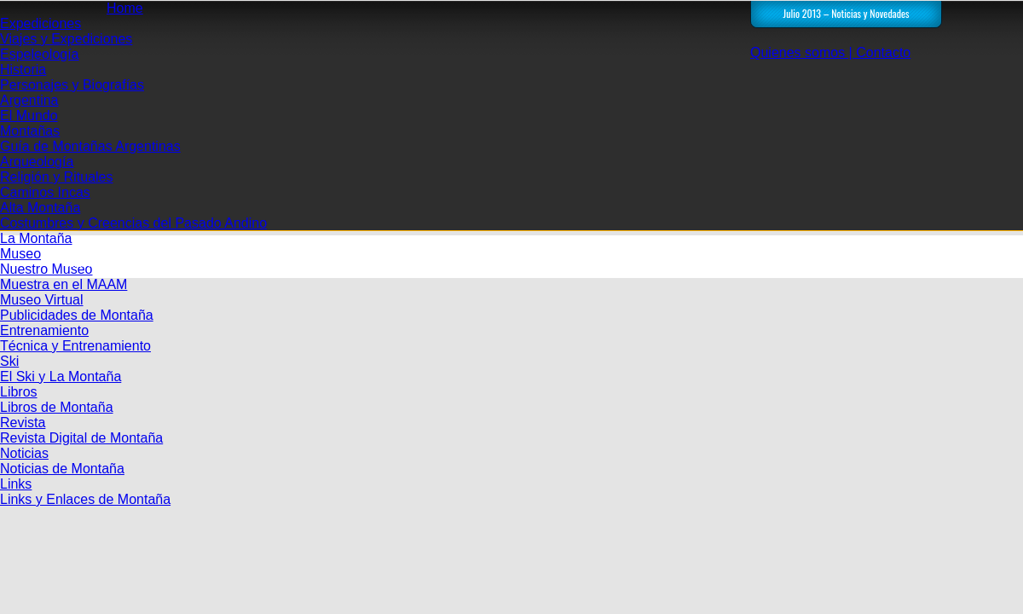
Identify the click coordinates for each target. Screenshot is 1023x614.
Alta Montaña (40, 207)
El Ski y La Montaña (60, 376)
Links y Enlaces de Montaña (85, 499)
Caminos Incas (45, 192)
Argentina (29, 100)
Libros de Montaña (56, 407)
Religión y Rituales (56, 177)
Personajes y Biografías (72, 85)
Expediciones (40, 23)
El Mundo (29, 115)
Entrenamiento (44, 330)
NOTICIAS (435, 262)
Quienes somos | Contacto (830, 52)
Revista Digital (315, 262)
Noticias (24, 453)
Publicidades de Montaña (76, 315)
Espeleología (39, 54)
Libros (19, 392)
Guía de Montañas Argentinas (90, 146)
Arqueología (36, 161)
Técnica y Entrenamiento (75, 346)
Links (16, 484)
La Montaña (36, 238)
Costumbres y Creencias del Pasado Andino (133, 223)
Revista (22, 422)
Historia (23, 69)
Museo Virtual (42, 300)
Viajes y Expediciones (66, 39)
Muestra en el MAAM (63, 284)
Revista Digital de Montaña (81, 438)
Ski (9, 361)
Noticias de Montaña (62, 468)
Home (125, 8)
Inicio (196, 262)
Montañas (30, 131)
